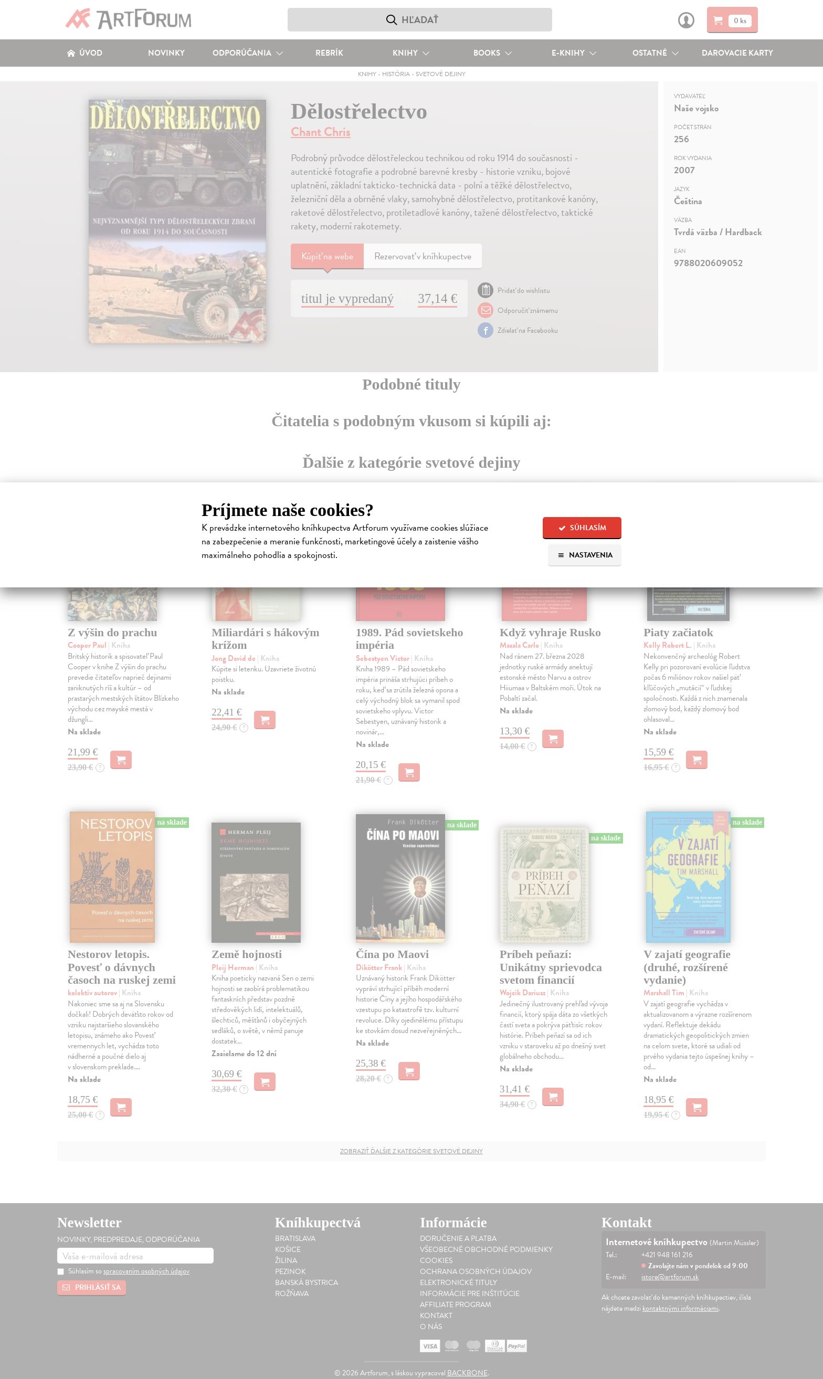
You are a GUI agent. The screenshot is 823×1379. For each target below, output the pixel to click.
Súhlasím (582, 527)
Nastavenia (585, 555)
